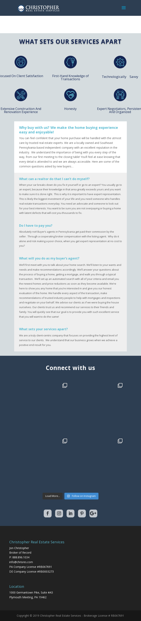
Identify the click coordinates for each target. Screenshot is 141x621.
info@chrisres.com (21, 562)
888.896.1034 (20, 557)
